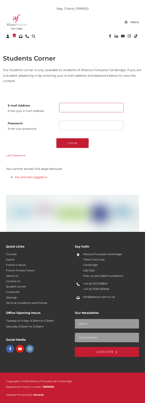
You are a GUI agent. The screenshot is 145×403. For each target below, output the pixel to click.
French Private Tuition (20, 270)
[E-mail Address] (91, 107)
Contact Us (13, 281)
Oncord (38, 394)
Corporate (12, 292)
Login (72, 143)
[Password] (91, 125)
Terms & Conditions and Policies (26, 302)
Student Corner (16, 286)
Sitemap (11, 297)
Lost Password (15, 155)
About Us (12, 275)
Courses (11, 254)
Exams (10, 259)
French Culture (16, 264)
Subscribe (106, 351)
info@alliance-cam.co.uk (99, 296)
